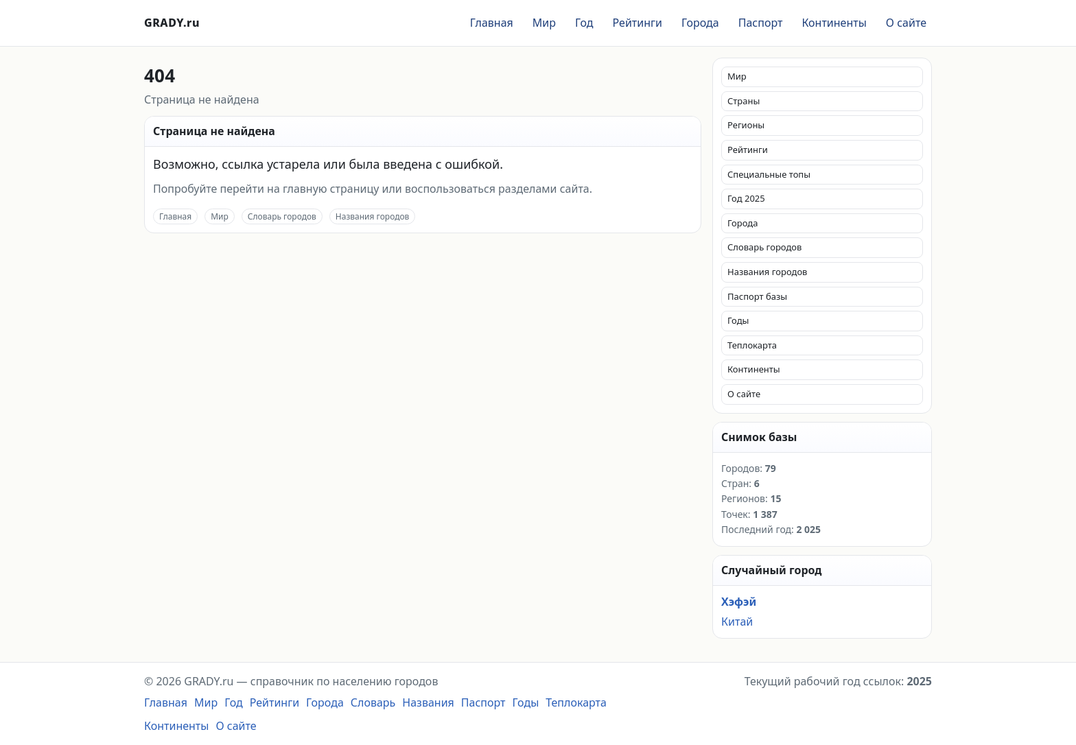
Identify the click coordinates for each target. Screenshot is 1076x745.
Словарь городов (282, 216)
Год (584, 22)
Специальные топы (768, 174)
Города (700, 22)
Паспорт (760, 22)
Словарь (373, 702)
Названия (428, 702)
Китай (737, 621)
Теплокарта (752, 345)
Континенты (834, 22)
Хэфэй (738, 601)
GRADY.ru (172, 22)
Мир (544, 22)
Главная (491, 22)
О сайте (906, 22)
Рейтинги (637, 22)
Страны (743, 101)
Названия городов (373, 216)
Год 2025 (746, 198)
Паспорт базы (757, 296)
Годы (738, 320)
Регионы (745, 125)
